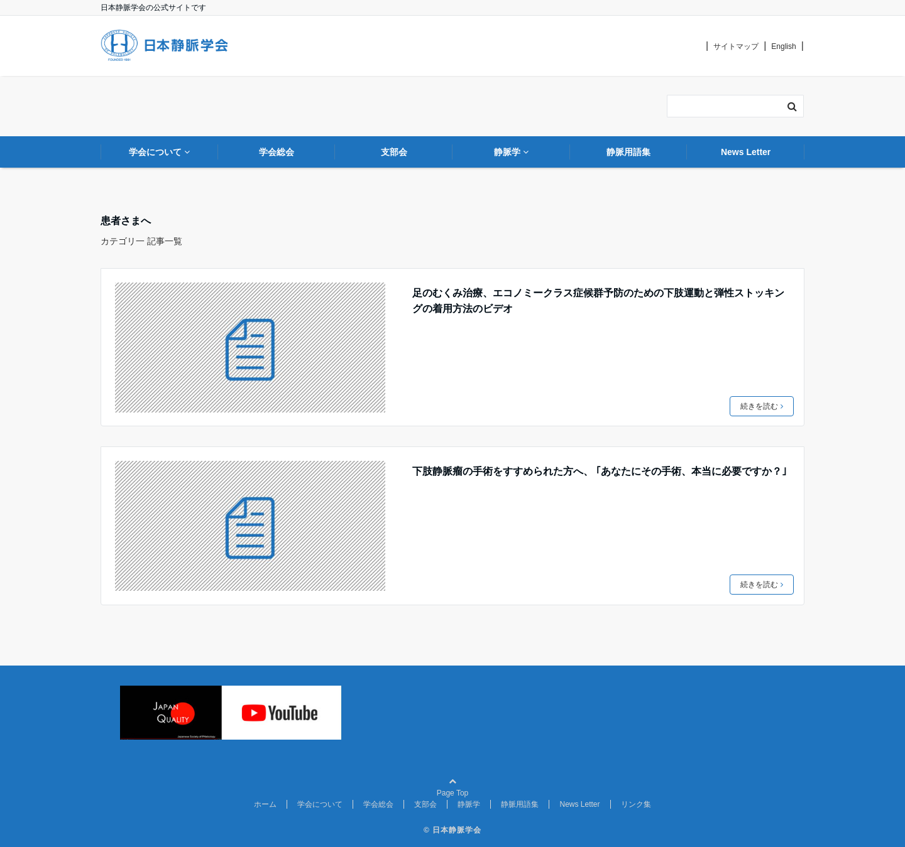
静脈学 (469, 804)
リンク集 (636, 804)
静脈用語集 (520, 804)
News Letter (579, 804)
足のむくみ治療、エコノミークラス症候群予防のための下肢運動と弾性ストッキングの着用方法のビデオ (598, 301)
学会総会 (378, 804)
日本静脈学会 (456, 830)
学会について (320, 804)
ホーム (265, 804)
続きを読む (761, 406)
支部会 (425, 804)
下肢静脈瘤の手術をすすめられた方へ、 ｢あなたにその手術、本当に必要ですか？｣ (599, 471)
